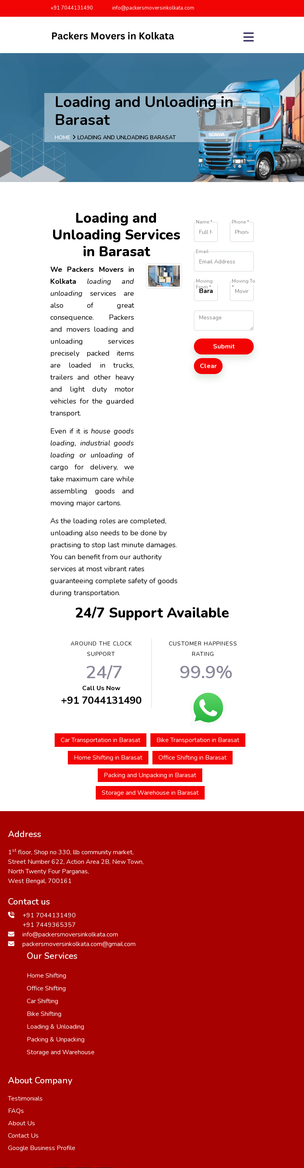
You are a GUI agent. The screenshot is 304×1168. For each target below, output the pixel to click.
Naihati (80, 1118)
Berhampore (27, 1099)
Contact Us (23, 1025)
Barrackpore (109, 1108)
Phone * (240, 222)
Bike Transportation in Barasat (197, 740)
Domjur (90, 1099)
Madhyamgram (63, 1108)
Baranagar (111, 1127)
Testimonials (25, 988)
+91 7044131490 (71, 8)
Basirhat (249, 1127)
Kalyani (134, 1118)
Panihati (223, 1118)
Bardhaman (131, 1137)
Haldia (231, 1108)
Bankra (172, 1108)
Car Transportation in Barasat (100, 740)
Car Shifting (187, 878)
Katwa (107, 1118)
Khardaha (152, 1099)
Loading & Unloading (200, 904)
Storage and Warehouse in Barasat (150, 792)
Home (63, 137)
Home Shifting (191, 853)
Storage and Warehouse (206, 929)
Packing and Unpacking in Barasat (150, 775)
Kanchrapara (253, 1099)
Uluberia (50, 1118)
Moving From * (204, 281)
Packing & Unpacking (201, 917)
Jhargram (164, 1118)
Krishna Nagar (175, 1137)
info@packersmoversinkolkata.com (149, 8)
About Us (21, 1013)
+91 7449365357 (49, 924)
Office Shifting (191, 865)
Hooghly (202, 1108)
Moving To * (243, 281)
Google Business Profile (41, 1037)
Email (202, 252)
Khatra (257, 1108)
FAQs (16, 1000)
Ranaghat (216, 1127)
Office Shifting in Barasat (192, 757)
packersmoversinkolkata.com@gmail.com (79, 943)
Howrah (217, 1099)
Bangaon (186, 1099)
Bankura (120, 1099)
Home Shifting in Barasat (108, 757)
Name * (204, 222)
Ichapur (62, 1099)
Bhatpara (146, 1127)
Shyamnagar (72, 1127)
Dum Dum (181, 1127)
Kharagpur (33, 1127)
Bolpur (194, 1118)
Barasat (97, 1137)
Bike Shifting (189, 891)
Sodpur (144, 1108)
